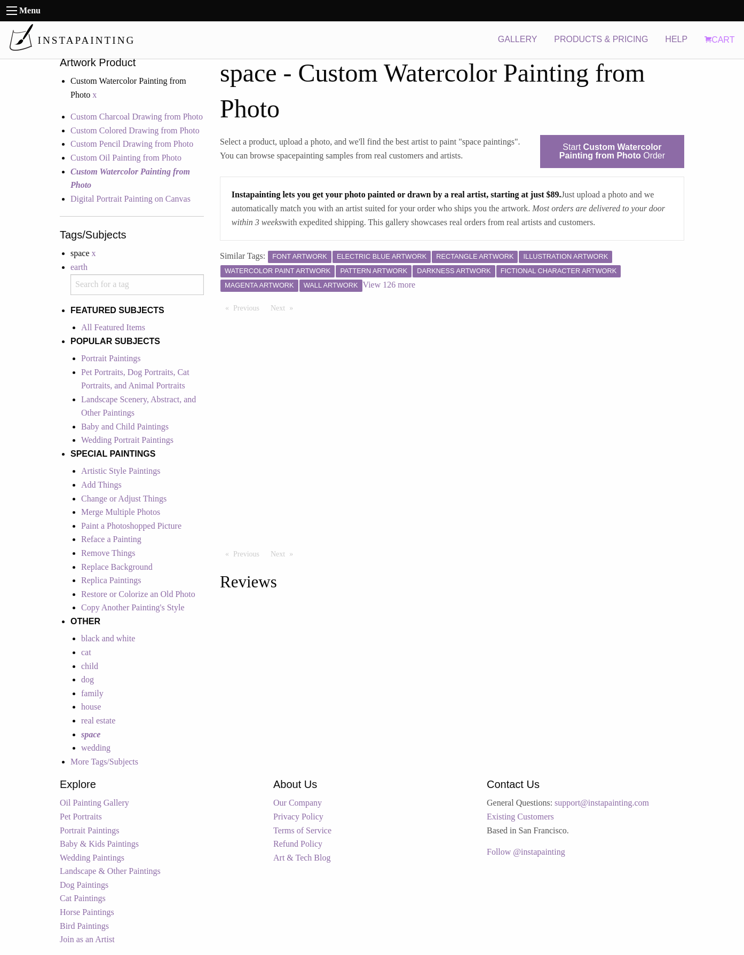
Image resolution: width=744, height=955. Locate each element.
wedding (95, 747)
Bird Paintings (84, 925)
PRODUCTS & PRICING (601, 39)
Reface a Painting (111, 539)
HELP (676, 39)
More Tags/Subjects (104, 761)
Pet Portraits (81, 816)
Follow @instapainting (526, 851)
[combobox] (137, 284)
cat (86, 652)
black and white (108, 638)
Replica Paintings (111, 580)
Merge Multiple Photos (120, 511)
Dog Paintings (84, 884)
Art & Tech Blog (301, 857)
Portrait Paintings (111, 358)
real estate (98, 720)
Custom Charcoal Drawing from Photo (136, 116)
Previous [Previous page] (249, 307)
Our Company (297, 802)
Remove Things (108, 553)
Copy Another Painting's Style (133, 607)
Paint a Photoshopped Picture (131, 525)
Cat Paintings (83, 898)
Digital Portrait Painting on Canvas (130, 198)
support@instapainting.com (602, 802)
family (92, 693)
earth (79, 267)
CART (719, 39)
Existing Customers (520, 816)
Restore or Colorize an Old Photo (138, 594)
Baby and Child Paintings (125, 426)
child (89, 666)
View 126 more (389, 284)
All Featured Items (113, 327)
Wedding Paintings (92, 857)
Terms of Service (302, 830)
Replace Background (117, 566)
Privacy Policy (298, 816)
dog (87, 679)
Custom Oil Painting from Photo (125, 157)
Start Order (612, 151)
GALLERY (517, 39)
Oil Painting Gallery (94, 802)
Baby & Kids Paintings (99, 843)
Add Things (101, 484)
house (91, 706)
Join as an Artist (87, 939)
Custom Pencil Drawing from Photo (131, 143)
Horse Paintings (87, 912)
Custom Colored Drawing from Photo (135, 130)
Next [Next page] (284, 307)
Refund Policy (297, 843)
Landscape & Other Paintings (110, 871)
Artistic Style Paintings (120, 470)
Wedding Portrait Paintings (127, 439)
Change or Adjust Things (124, 498)
